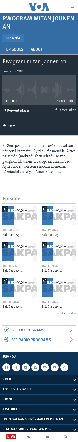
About (37, 50)
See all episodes (65, 313)
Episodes (14, 50)
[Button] (9, 127)
